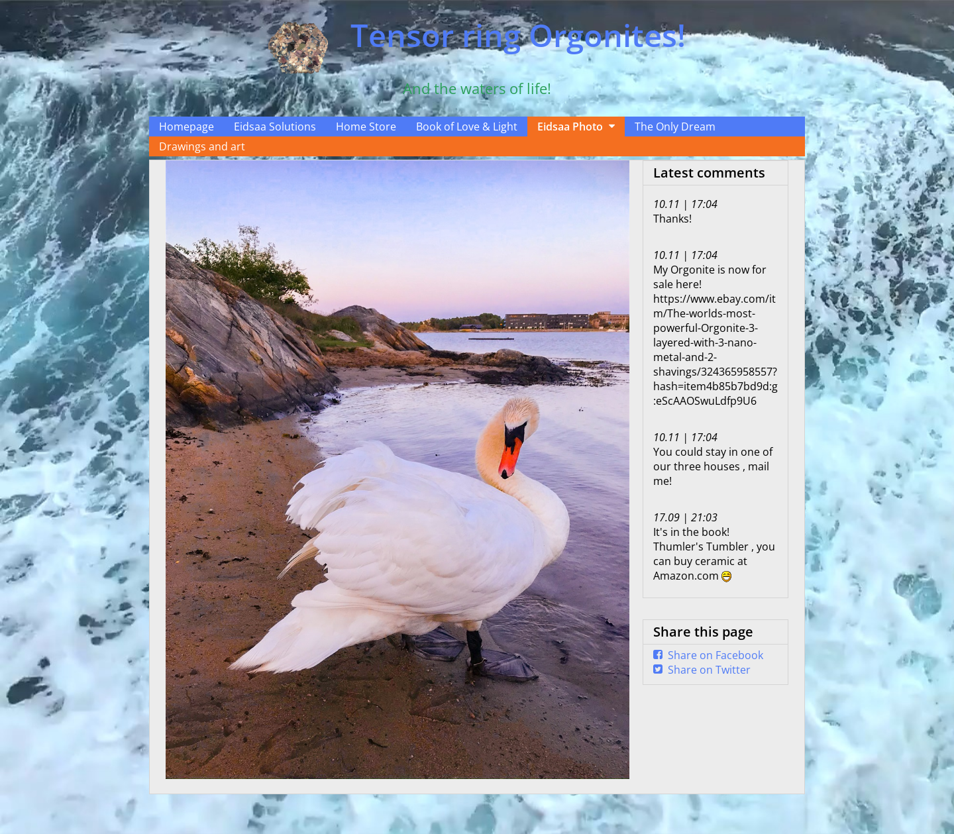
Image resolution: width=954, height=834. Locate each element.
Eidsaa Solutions (275, 126)
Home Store (366, 126)
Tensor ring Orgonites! (518, 35)
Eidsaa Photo (570, 126)
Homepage (186, 126)
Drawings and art (202, 146)
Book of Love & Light (466, 126)
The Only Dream (675, 126)
